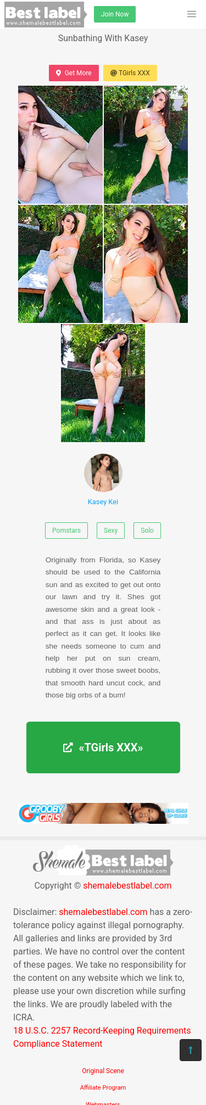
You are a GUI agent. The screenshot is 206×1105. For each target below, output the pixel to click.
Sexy (111, 530)
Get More (73, 73)
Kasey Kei (103, 480)
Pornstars (66, 530)
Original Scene (103, 1071)
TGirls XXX (130, 73)
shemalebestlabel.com (127, 885)
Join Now (115, 14)
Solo (147, 530)
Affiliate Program (103, 1087)
